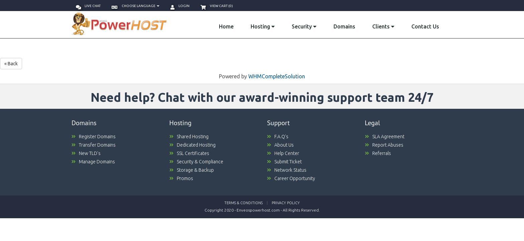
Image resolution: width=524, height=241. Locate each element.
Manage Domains (93, 161)
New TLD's (86, 153)
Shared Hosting (189, 136)
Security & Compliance (196, 161)
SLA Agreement (384, 136)
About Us (280, 145)
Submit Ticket (284, 161)
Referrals (378, 153)
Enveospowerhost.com (258, 210)
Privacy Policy (286, 203)
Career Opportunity (291, 178)
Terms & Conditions (243, 203)
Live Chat (88, 6)
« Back (11, 63)
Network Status (286, 170)
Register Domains (94, 136)
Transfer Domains (94, 145)
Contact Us (425, 26)
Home (226, 26)
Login (179, 6)
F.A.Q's (277, 136)
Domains (344, 26)
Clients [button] (383, 26)
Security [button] (304, 26)
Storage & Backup (191, 170)
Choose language (135, 6)
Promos (181, 178)
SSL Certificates (189, 153)
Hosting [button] (263, 26)
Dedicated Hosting (192, 145)
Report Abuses (384, 145)
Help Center (283, 153)
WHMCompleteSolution (276, 76)
